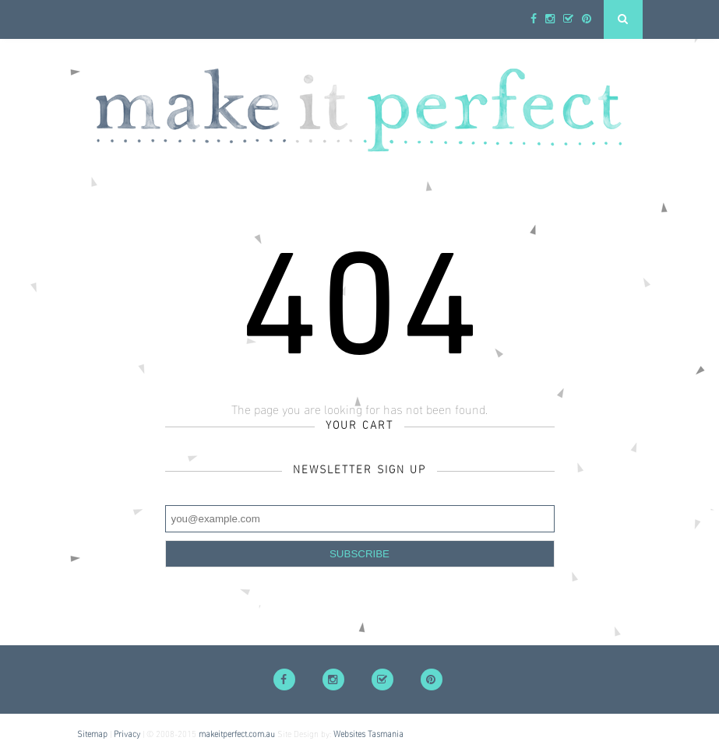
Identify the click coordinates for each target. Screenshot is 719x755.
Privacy (127, 734)
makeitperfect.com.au (237, 734)
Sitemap (92, 734)
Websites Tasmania (368, 734)
